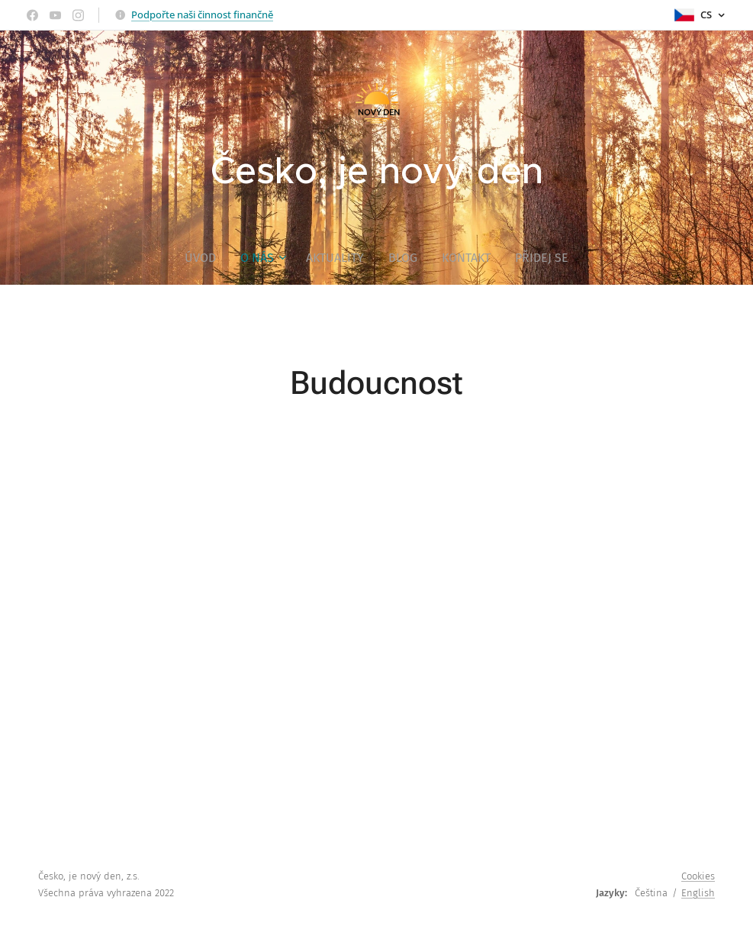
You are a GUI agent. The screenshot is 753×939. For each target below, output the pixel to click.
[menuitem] (206, 258)
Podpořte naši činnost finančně (202, 14)
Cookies (698, 876)
